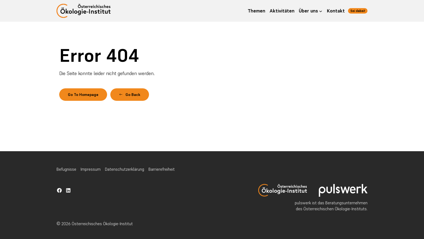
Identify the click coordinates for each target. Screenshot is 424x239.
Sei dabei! (355, 10)
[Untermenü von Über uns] (316, 10)
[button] (139, 95)
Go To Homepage (87, 95)
